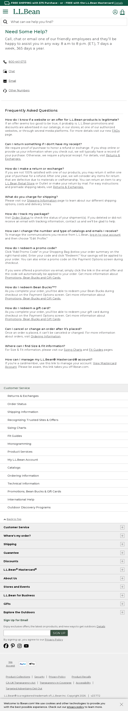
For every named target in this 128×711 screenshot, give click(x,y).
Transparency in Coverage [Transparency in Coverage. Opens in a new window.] (56, 682)
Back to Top (12, 519)
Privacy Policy (54, 639)
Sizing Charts (73, 349)
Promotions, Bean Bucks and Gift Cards (32, 319)
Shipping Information (42, 200)
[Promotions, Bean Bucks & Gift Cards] (64, 491)
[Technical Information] (64, 484)
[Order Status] (64, 404)
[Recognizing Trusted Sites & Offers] (64, 420)
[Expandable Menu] (5, 12)
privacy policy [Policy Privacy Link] (75, 706)
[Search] (6, 22)
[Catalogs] (64, 468)
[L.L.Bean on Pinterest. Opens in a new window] (12, 645)
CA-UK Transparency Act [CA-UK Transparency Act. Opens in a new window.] (20, 682)
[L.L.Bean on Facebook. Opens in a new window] (6, 645)
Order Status (21, 217)
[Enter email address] (27, 633)
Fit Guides (96, 349)
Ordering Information (46, 336)
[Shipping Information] (64, 412)
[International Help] (64, 499)
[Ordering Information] (64, 476)
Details (118, 2)
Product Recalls (81, 676)
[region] (64, 3)
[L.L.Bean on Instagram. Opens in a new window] (19, 645)
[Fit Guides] (64, 436)
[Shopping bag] (123, 12)
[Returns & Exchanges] (64, 396)
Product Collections (18, 676)
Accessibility (83, 682)
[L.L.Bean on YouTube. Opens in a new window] (26, 645)
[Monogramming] (64, 444)
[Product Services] (64, 452)
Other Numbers (16, 91)
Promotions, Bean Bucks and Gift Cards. (33, 277)
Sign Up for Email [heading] (16, 620)
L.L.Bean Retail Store (20, 183)
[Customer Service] (64, 388)
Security (39, 676)
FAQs (116, 130)
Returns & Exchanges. (68, 187)
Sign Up (59, 633)
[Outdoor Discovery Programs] (64, 507)
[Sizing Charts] (64, 428)
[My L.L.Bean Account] (64, 460)
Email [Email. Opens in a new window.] (9, 81)
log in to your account (105, 234)
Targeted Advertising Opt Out (24, 688)
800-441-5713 (14, 61)
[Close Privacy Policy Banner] (121, 705)
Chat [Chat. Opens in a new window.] (9, 71)
